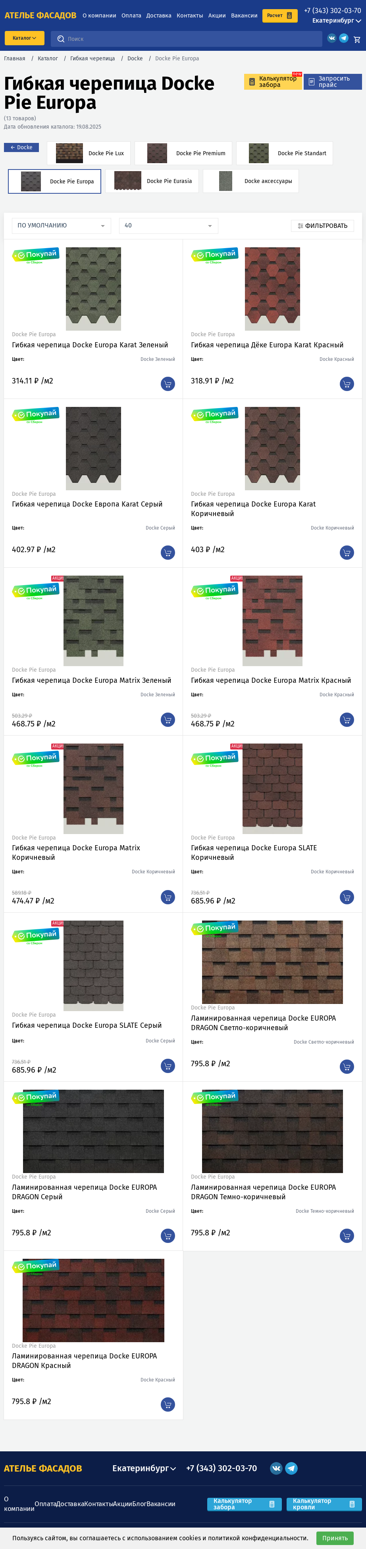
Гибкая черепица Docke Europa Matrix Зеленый (91, 680)
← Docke (21, 147)
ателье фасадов (41, 15)
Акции (217, 15)
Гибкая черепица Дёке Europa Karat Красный (267, 345)
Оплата (131, 15)
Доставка (158, 15)
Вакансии (244, 15)
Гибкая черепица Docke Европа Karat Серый (87, 504)
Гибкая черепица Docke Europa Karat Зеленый (90, 345)
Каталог (48, 58)
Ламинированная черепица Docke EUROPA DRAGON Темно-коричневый (263, 1192)
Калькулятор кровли (324, 1504)
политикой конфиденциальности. (258, 1538)
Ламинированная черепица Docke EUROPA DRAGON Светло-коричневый (263, 1023)
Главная (14, 58)
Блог (139, 1504)
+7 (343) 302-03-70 (332, 10)
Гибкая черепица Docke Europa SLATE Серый (87, 1025)
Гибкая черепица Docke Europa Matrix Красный (271, 680)
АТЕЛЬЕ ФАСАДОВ (43, 1468)
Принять (335, 1538)
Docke (135, 58)
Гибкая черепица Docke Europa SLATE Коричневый (254, 853)
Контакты (190, 15)
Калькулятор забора (244, 1504)
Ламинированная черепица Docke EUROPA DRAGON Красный (84, 1361)
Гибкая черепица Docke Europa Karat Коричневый (253, 509)
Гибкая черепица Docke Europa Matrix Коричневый (76, 853)
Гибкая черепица (92, 58)
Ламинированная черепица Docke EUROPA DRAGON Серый (84, 1192)
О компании (99, 15)
